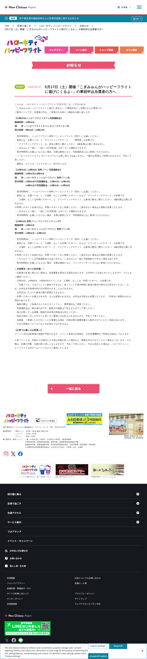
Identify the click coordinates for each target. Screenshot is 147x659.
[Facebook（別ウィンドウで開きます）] (13, 640)
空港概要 (11, 578)
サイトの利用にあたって (18, 593)
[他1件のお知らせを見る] (137, 19)
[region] (73, 651)
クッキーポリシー (15, 598)
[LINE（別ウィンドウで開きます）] (20, 641)
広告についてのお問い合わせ (88, 578)
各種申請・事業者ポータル (19, 588)
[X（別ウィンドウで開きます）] (7, 640)
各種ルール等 (81, 583)
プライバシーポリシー (85, 593)
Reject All (118, 645)
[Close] (142, 651)
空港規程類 (12, 603)
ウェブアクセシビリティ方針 (87, 603)
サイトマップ (81, 598)
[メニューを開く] (139, 7)
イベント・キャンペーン (20, 541)
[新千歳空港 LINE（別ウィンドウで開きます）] (28, 628)
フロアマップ (14, 531)
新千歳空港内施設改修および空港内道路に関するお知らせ (49, 18)
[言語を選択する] (124, 7)
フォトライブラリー (16, 583)
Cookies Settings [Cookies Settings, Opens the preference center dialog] (97, 645)
